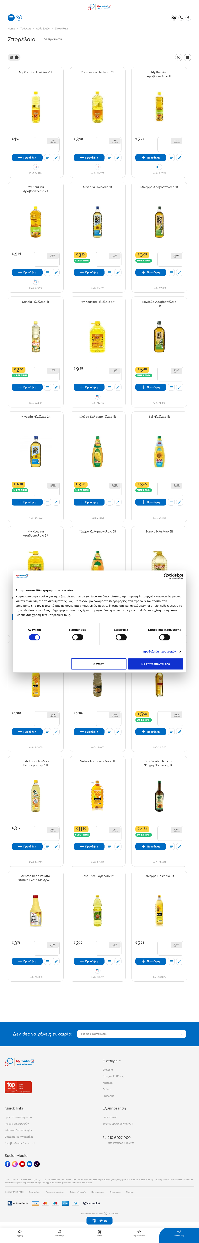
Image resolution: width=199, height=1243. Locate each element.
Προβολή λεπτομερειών (159, 651)
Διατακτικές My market (19, 1136)
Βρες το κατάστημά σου (19, 1117)
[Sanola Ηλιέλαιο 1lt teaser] (35, 304)
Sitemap (129, 1192)
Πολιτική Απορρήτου (55, 1192)
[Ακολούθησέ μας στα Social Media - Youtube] (22, 1164)
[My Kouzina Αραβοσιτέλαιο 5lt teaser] (36, 533)
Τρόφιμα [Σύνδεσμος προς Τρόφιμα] (25, 28)
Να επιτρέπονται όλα (155, 663)
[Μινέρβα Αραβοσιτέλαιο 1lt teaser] (159, 189)
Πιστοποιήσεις (97, 1192)
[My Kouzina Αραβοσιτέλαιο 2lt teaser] (36, 189)
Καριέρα (107, 1082)
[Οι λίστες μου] (47, 157)
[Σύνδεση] (174, 18)
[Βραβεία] (18, 1087)
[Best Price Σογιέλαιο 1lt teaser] (98, 878)
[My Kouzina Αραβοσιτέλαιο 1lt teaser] (159, 74)
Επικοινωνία (110, 1117)
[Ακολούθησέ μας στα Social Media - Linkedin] (29, 1164)
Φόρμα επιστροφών (17, 1123)
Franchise (108, 1096)
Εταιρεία (108, 1069)
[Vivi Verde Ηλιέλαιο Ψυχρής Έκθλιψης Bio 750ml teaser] (159, 763)
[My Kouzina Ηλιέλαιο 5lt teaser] (97, 304)
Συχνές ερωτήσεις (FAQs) (118, 1123)
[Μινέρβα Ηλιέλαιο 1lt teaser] (97, 189)
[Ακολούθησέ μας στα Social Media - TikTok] (37, 1164)
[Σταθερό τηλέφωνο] (181, 18)
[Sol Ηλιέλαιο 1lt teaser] (159, 419)
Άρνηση (98, 663)
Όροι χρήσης (34, 1192)
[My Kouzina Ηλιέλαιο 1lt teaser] (35, 74)
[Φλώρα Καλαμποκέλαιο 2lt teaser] (97, 533)
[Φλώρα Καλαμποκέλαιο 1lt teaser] (97, 419)
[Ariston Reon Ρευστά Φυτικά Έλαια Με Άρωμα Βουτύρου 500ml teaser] (36, 878)
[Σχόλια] (56, 157)
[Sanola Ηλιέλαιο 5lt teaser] (159, 533)
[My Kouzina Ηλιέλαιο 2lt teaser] (98, 74)
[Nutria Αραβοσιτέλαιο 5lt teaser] (97, 763)
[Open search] (19, 18)
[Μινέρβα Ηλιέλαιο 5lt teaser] (159, 878)
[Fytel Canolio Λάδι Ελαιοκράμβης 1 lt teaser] (36, 763)
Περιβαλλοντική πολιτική (20, 1143)
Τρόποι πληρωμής (78, 1192)
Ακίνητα (107, 1089)
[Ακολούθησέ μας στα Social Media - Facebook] (7, 1164)
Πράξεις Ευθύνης (113, 1076)
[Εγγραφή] (181, 1034)
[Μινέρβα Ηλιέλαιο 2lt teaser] (36, 419)
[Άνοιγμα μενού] (11, 17)
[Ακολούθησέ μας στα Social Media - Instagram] (15, 1164)
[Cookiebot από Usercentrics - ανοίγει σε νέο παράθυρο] (166, 576)
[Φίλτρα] (14, 57)
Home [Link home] (11, 28)
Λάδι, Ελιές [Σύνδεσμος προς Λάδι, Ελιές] (43, 28)
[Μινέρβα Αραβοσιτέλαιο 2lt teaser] (159, 304)
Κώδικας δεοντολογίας (19, 1130)
